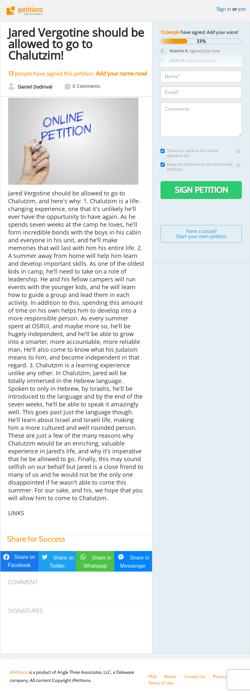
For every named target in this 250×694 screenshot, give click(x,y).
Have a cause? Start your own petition (201, 233)
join (242, 9)
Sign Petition (201, 190)
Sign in (223, 9)
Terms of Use (160, 683)
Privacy (220, 676)
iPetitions (125, 11)
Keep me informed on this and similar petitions (196, 167)
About (170, 676)
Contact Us (194, 676)
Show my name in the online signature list (189, 153)
